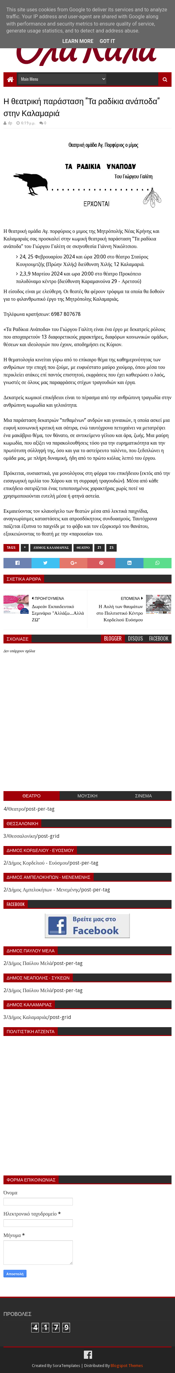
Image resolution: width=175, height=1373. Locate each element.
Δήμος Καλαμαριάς (51, 547)
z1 (99, 547)
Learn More (77, 41)
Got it (107, 41)
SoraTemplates (66, 1365)
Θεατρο (83, 547)
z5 (111, 547)
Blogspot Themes (127, 1365)
